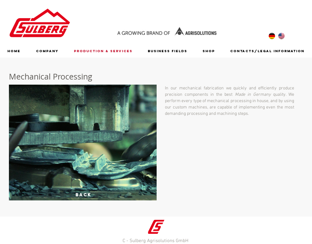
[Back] (83, 195)
